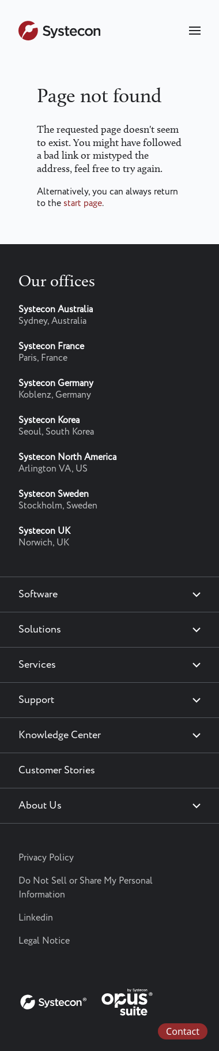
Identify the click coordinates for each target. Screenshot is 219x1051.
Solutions (39, 629)
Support (36, 700)
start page (82, 203)
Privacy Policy (46, 858)
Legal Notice (44, 941)
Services (37, 664)
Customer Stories (56, 770)
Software (38, 594)
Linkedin (35, 918)
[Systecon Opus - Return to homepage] (87, 999)
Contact (182, 1031)
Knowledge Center (59, 735)
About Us (40, 805)
